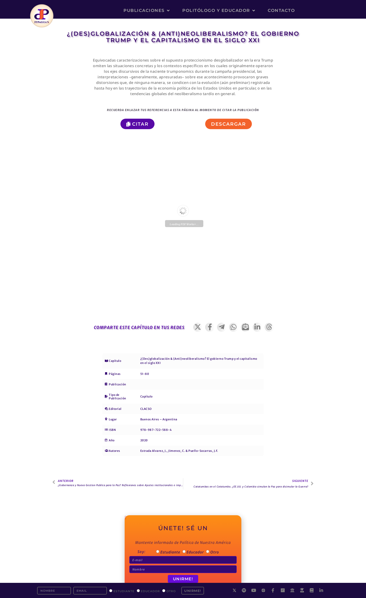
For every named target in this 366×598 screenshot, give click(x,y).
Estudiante (123, 591)
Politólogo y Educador (218, 10)
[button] (198, 327)
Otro (171, 591)
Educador (150, 591)
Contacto (281, 10)
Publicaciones (146, 10)
